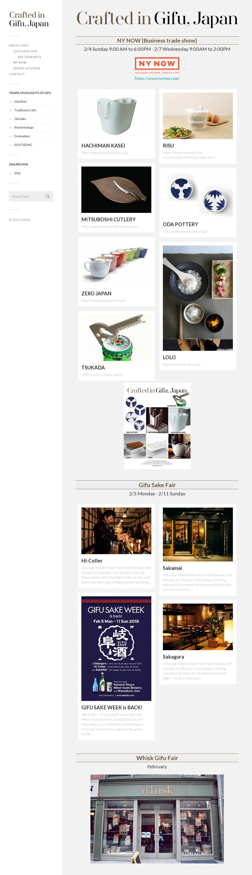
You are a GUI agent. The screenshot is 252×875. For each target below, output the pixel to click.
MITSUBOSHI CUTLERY (108, 219)
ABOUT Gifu (18, 45)
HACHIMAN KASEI (103, 146)
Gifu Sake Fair (25, 51)
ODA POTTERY (180, 224)
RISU (168, 146)
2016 (17, 173)
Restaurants (29, 57)
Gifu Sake (20, 119)
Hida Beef (20, 101)
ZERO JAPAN (96, 293)
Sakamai (172, 568)
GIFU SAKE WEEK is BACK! (111, 707)
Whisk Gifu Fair (26, 68)
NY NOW (20, 62)
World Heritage (24, 127)
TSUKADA (93, 368)
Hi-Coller (92, 561)
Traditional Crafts (25, 110)
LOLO (169, 357)
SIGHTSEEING (23, 145)
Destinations (22, 136)
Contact (17, 74)
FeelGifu (25, 220)
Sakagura (173, 657)
